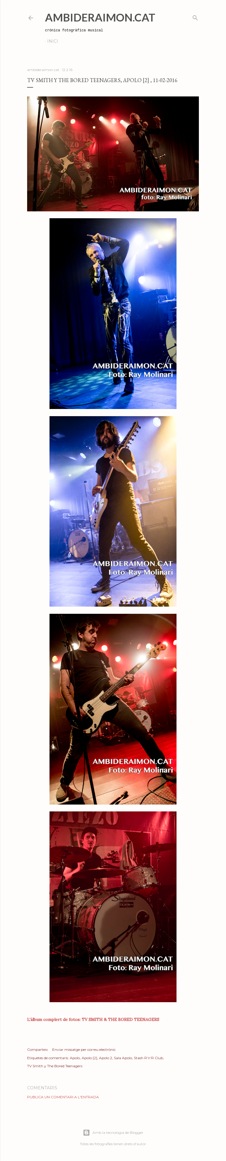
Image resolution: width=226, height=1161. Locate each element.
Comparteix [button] (37, 1049)
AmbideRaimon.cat (100, 17)
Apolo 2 (105, 1058)
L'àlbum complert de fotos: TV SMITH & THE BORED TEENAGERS (93, 1019)
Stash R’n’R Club (148, 1058)
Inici (52, 41)
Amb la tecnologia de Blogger (113, 1132)
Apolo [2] (89, 1058)
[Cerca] (195, 16)
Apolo (75, 1058)
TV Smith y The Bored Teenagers (54, 1066)
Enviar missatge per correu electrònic (84, 1049)
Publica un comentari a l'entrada (63, 1097)
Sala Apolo (123, 1058)
